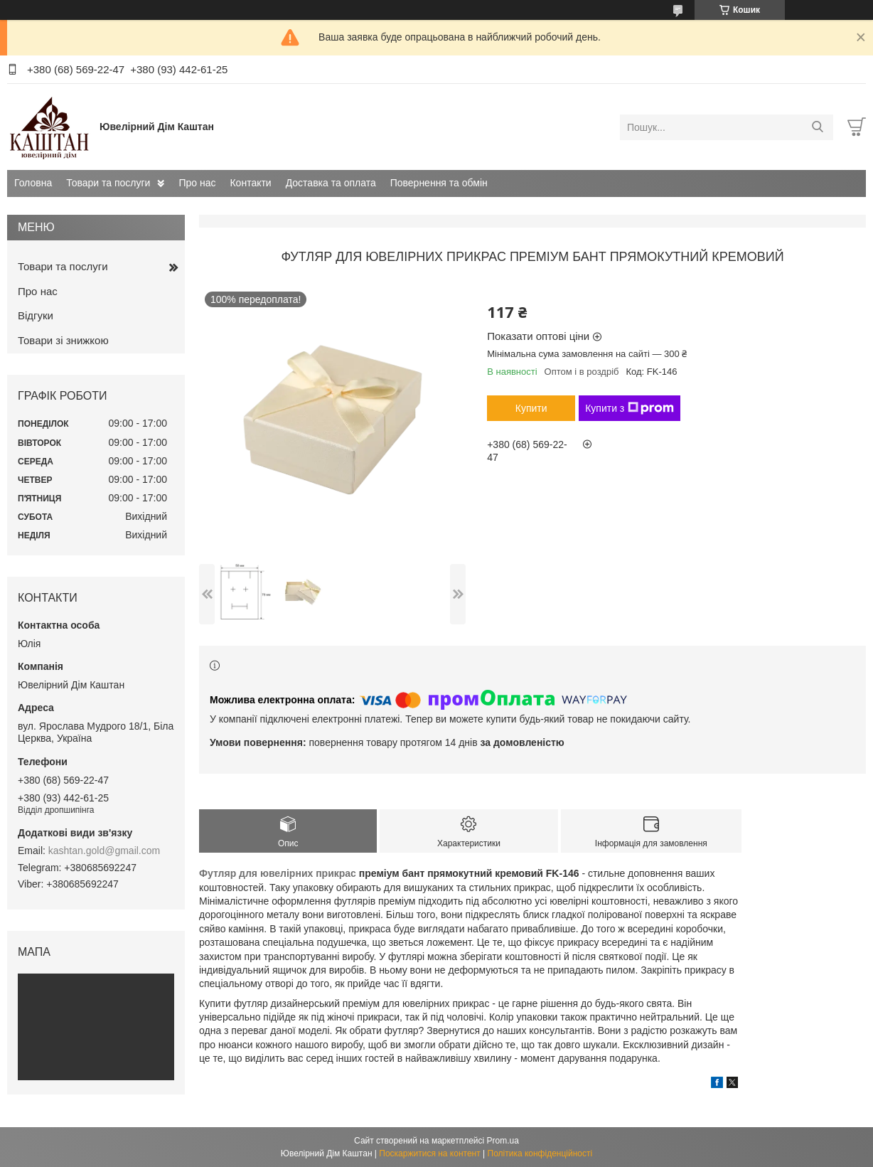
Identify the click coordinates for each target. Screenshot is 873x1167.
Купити (531, 408)
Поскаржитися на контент (429, 1153)
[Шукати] (817, 127)
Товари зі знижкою (63, 340)
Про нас (196, 182)
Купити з (629, 408)
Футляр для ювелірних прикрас (277, 873)
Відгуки (35, 315)
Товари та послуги (108, 182)
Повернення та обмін (439, 182)
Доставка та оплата (331, 182)
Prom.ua (503, 1141)
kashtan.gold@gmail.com (104, 850)
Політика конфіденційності (540, 1153)
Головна (33, 182)
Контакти (250, 182)
